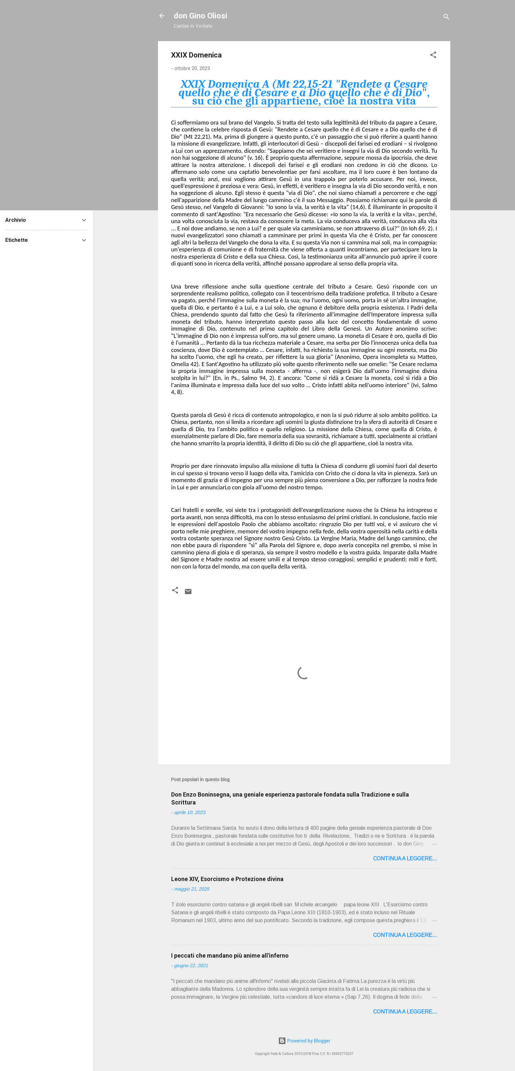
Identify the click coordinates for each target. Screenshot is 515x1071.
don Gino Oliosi (200, 15)
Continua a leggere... (405, 858)
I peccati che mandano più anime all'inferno (230, 955)
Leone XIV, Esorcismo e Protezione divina (227, 878)
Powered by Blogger (304, 1041)
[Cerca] (446, 18)
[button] (433, 56)
